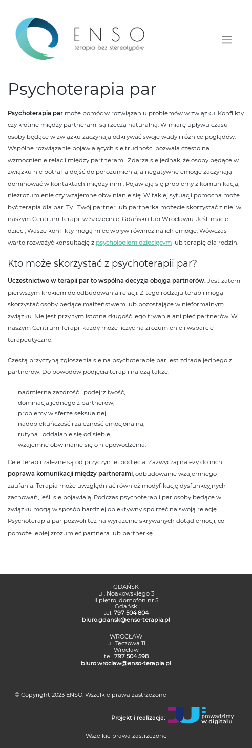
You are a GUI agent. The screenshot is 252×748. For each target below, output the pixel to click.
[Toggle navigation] (227, 40)
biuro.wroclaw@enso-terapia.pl (126, 663)
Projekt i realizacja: (138, 718)
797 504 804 (131, 613)
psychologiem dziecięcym (134, 242)
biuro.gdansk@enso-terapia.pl (126, 619)
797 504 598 (131, 656)
